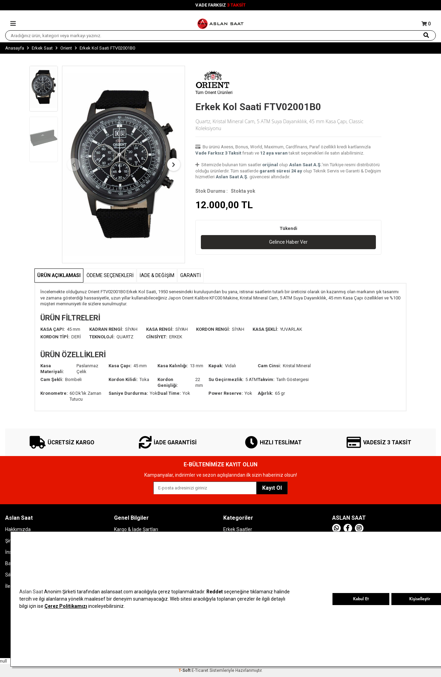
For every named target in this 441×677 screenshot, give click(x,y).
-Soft (185, 670)
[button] (73, 164)
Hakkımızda (18, 529)
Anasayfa (14, 48)
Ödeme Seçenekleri (110, 275)
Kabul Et (361, 599)
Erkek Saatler (237, 529)
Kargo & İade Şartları (136, 529)
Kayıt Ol (272, 488)
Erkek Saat (42, 48)
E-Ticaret (200, 670)
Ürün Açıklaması (59, 275)
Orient (66, 48)
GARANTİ (190, 275)
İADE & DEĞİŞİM (157, 275)
